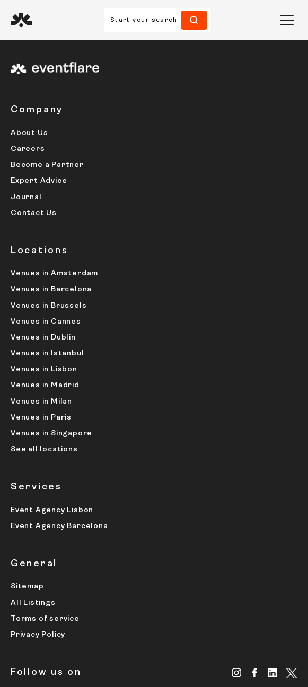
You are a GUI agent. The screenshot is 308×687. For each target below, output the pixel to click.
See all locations (44, 449)
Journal (26, 197)
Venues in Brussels (48, 306)
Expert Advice (39, 181)
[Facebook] (255, 672)
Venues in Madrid (45, 385)
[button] (286, 20)
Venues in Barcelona (51, 289)
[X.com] (291, 674)
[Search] (194, 20)
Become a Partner (47, 165)
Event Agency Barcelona (59, 526)
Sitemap (27, 587)
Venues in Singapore (51, 434)
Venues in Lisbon (44, 369)
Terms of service (45, 619)
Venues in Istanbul (47, 354)
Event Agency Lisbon (52, 510)
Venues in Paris (41, 418)
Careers (28, 149)
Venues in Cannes (46, 322)
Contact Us (34, 213)
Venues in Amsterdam (54, 274)
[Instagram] (237, 672)
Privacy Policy (38, 635)
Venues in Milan (41, 402)
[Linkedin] (273, 672)
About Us (29, 133)
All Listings (33, 603)
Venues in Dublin (43, 338)
